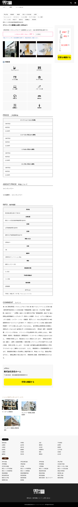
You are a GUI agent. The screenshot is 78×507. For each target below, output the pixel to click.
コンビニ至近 (24, 17)
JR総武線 (23, 464)
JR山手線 (6, 14)
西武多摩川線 (5, 475)
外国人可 (14, 19)
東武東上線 (60, 473)
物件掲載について (37, 498)
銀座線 (22, 480)
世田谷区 (4, 442)
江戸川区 (60, 449)
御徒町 (18, 14)
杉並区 (3, 449)
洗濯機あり (27, 19)
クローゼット (16, 17)
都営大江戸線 (5, 477)
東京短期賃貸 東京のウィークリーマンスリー (35, 504)
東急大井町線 (61, 471)
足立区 (59, 454)
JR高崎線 (41, 464)
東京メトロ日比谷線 (27, 14)
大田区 (3, 447)
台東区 (35, 14)
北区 (40, 442)
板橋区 (22, 449)
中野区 (22, 442)
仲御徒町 (12, 14)
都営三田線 (60, 475)
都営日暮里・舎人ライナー (46, 477)
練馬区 (3, 454)
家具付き (21, 19)
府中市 (22, 447)
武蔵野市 (41, 449)
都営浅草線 (60, 477)
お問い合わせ (46, 498)
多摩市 (59, 445)
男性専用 (34, 19)
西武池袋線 (42, 475)
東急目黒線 (42, 473)
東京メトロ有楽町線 (7, 471)
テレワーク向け (32, 17)
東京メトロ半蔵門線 (26, 468)
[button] (50, 49)
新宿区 (59, 447)
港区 (40, 452)
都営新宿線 (23, 477)
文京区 (40, 447)
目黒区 (59, 452)
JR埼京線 (41, 461)
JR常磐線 (4, 464)
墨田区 (40, 445)
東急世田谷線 (42, 471)
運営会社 (29, 498)
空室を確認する (28, 382)
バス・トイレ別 (7, 19)
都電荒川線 (5, 480)
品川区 (22, 445)
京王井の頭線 (5, 466)
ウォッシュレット (7, 17)
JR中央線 (4, 461)
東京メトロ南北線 (43, 468)
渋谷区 (22, 452)
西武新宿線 (23, 475)
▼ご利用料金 (38, 34)
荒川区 (22, 454)
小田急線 (41, 466)
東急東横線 (5, 473)
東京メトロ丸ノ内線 (63, 466)
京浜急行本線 (61, 464)
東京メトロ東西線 (25, 471)
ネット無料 (40, 17)
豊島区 (40, 454)
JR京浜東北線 (24, 461)
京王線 (22, 466)
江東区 (3, 452)
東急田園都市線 (25, 473)
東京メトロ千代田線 (7, 468)
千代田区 (60, 442)
